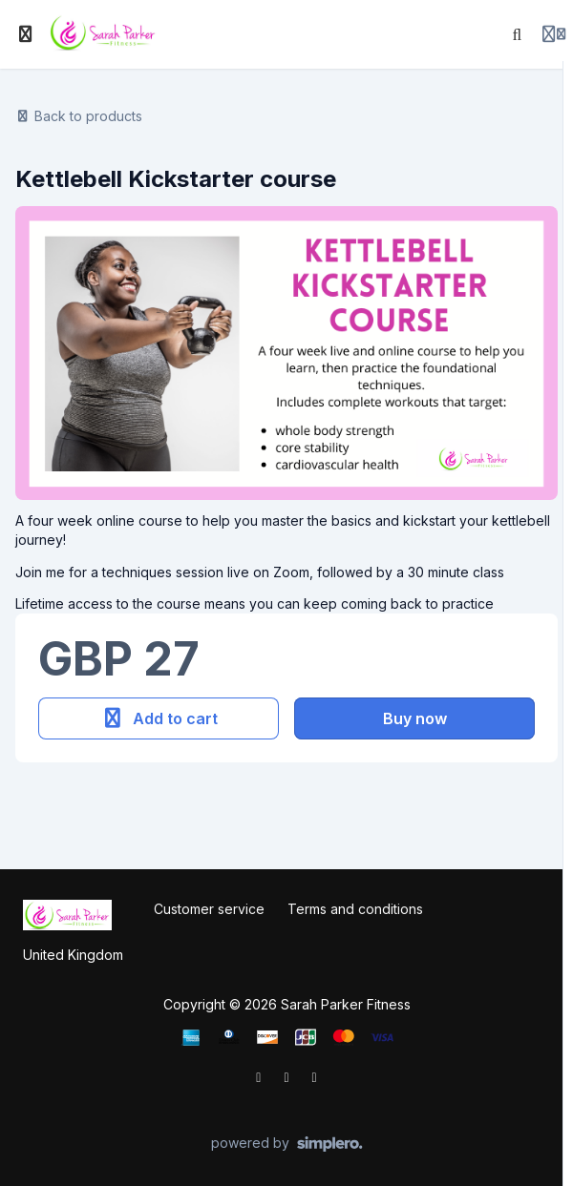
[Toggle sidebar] (26, 34)
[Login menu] (553, 34)
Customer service (209, 909)
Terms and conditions (355, 909)
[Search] (517, 34)
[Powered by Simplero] (287, 1144)
